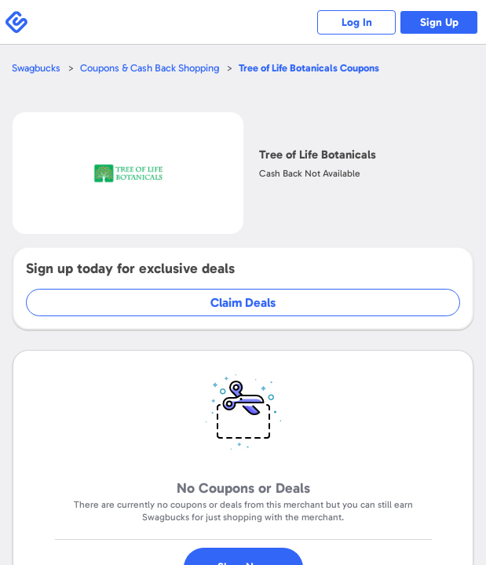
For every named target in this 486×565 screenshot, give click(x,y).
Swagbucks (36, 68)
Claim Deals (243, 302)
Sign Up (439, 22)
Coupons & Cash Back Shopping (149, 68)
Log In (357, 22)
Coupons (309, 68)
